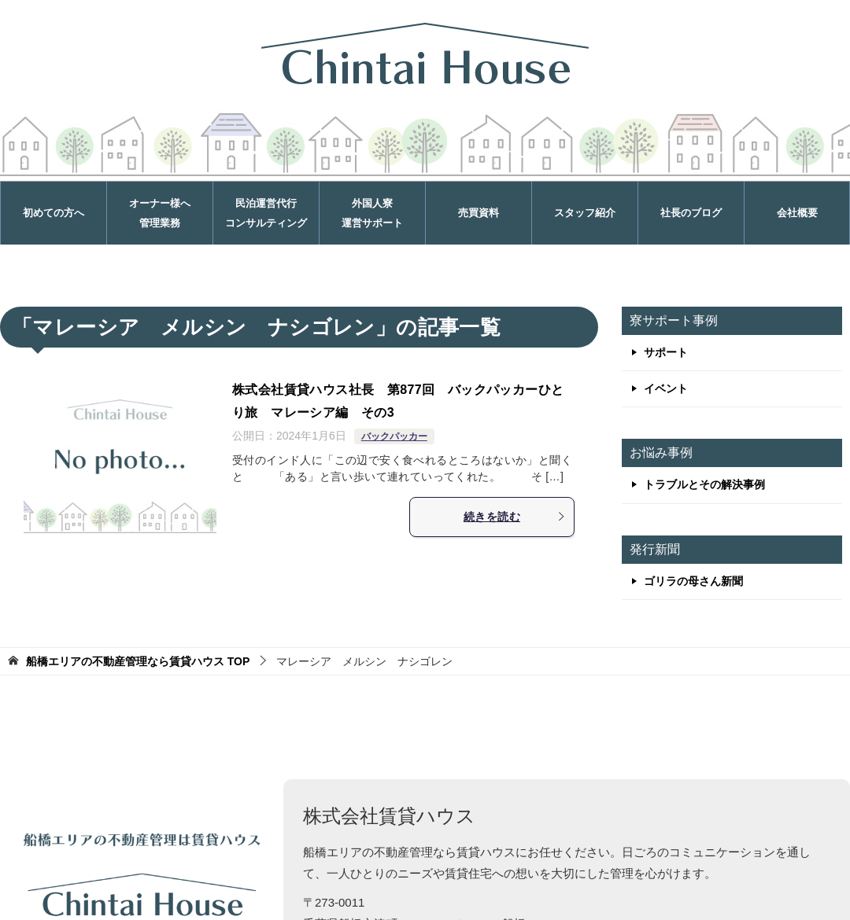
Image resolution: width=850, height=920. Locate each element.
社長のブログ (691, 213)
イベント (666, 388)
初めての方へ (53, 213)
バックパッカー (394, 436)
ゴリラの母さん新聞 (693, 581)
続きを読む (515, 516)
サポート (666, 352)
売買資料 (478, 213)
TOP (137, 661)
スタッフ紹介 (584, 213)
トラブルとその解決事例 (704, 484)
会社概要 (797, 213)
